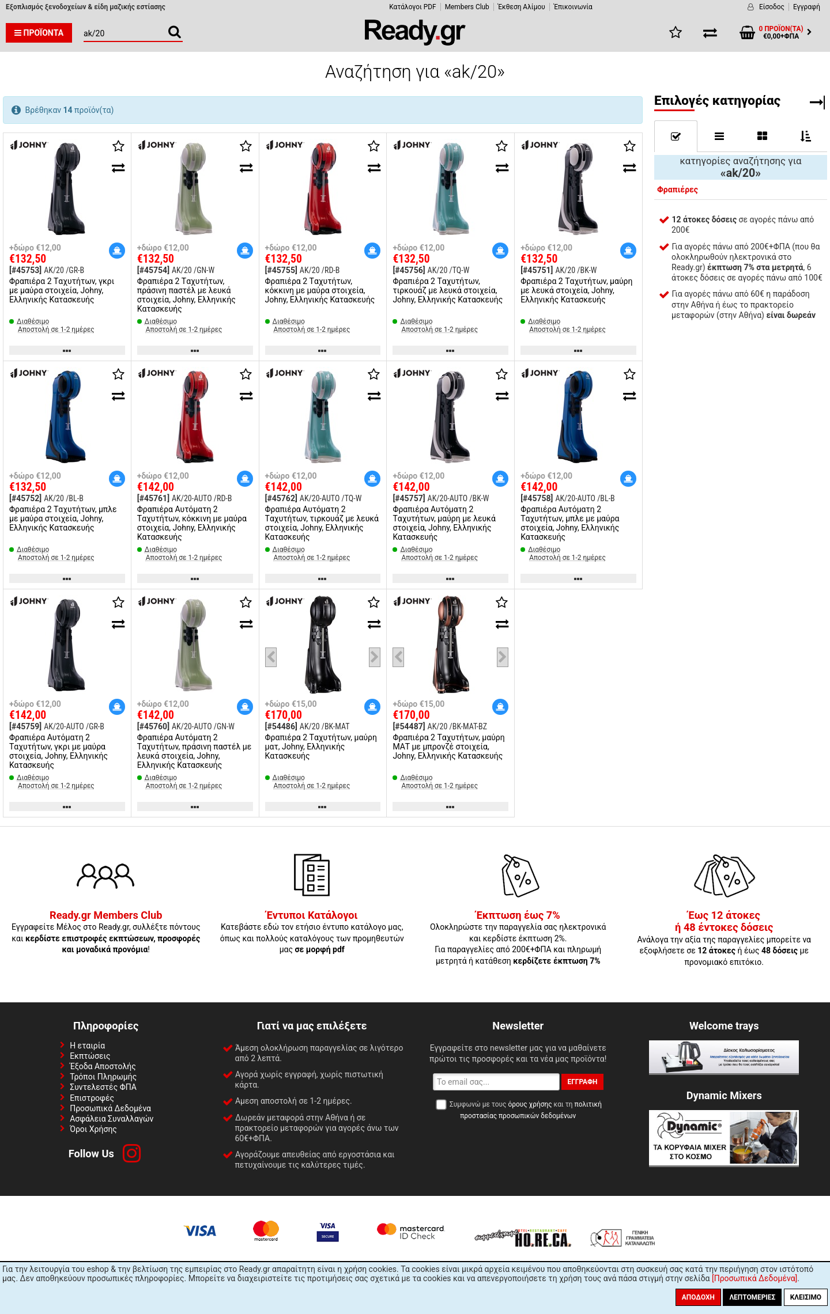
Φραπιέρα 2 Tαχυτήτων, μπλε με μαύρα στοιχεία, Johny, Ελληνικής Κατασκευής (63, 518)
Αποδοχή (698, 1297)
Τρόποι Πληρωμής (103, 1076)
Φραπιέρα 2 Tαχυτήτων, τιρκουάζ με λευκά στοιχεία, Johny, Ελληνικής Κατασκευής (448, 290)
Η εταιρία (87, 1045)
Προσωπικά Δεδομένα (110, 1108)
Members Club (467, 7)
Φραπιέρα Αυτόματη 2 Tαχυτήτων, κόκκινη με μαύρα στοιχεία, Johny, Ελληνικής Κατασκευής (192, 523)
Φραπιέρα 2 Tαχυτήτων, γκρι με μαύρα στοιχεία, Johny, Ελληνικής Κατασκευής (61, 290)
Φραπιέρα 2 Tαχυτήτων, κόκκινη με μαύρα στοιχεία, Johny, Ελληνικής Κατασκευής (320, 290)
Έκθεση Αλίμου (521, 7)
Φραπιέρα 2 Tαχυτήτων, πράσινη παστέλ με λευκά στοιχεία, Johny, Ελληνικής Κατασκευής (186, 295)
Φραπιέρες (677, 189)
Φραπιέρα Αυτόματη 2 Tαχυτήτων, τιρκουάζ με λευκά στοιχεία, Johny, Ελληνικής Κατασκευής (322, 523)
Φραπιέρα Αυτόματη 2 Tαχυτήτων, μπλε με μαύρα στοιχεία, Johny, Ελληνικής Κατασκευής (569, 523)
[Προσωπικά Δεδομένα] (754, 1278)
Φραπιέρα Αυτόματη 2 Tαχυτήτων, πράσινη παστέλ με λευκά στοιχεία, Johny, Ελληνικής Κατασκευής (194, 751)
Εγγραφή (806, 7)
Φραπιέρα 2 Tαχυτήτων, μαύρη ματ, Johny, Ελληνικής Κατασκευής (321, 746)
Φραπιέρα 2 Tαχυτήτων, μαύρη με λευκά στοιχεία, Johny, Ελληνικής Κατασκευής (576, 290)
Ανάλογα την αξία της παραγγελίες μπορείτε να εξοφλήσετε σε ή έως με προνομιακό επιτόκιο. (724, 939)
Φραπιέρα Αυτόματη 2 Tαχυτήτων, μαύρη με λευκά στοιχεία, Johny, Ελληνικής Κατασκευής (444, 523)
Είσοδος (771, 7)
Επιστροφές (92, 1098)
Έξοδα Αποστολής (103, 1066)
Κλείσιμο (805, 1297)
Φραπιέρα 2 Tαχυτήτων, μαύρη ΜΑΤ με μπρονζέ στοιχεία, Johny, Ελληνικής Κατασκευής (448, 746)
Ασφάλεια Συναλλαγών (111, 1118)
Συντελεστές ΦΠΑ (103, 1087)
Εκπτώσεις (90, 1056)
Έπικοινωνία (573, 7)
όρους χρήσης (530, 1104)
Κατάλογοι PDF (412, 7)
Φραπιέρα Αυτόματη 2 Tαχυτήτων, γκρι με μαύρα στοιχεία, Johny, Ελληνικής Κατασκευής (58, 751)
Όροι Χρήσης (93, 1129)
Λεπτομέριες (752, 1297)
